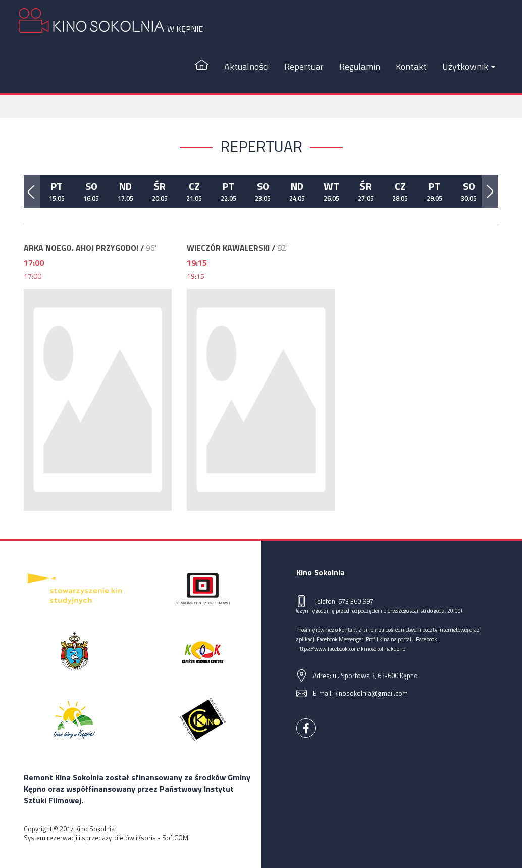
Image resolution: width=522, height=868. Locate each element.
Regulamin (359, 66)
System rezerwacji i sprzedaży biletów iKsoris (90, 838)
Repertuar (304, 66)
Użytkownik (468, 66)
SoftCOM (175, 838)
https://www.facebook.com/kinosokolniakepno (350, 648)
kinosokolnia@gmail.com (371, 693)
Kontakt (411, 66)
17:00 (32, 276)
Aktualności (246, 66)
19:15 (195, 276)
